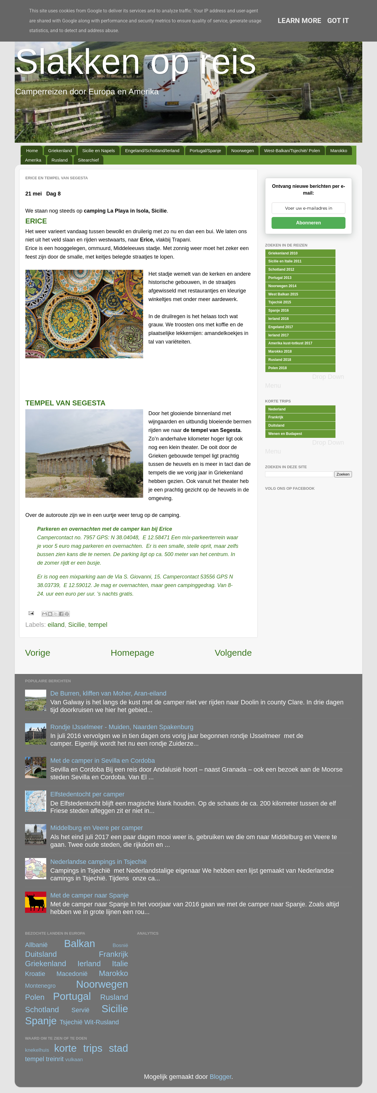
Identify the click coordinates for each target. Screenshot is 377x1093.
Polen (34, 997)
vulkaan (74, 1059)
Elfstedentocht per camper (87, 794)
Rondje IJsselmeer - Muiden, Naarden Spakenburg (122, 727)
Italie (120, 963)
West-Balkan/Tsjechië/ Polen (292, 150)
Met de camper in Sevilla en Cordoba (102, 760)
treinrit (55, 1059)
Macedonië (72, 973)
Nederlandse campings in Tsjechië (98, 861)
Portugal (72, 996)
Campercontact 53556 (189, 577)
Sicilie (76, 624)
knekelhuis (37, 1050)
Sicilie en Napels (98, 150)
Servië (81, 1010)
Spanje (41, 1020)
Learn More (299, 21)
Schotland (42, 1009)
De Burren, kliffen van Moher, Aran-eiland (108, 693)
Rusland (60, 159)
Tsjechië (70, 1022)
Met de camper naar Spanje (89, 895)
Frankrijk (113, 954)
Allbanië (36, 945)
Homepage (132, 653)
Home (32, 150)
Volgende (233, 653)
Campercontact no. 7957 (66, 537)
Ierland (89, 963)
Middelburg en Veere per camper (96, 827)
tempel (98, 624)
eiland (56, 624)
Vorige (37, 653)
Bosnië (120, 945)
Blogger (220, 1076)
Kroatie (35, 973)
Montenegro (40, 985)
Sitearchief (88, 159)
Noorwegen (242, 150)
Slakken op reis (135, 61)
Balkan (79, 943)
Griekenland (60, 150)
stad (118, 1048)
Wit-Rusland (101, 1022)
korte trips (78, 1048)
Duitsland (41, 954)
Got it (338, 21)
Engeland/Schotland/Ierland (152, 150)
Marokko (338, 150)
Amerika (33, 159)
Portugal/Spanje (205, 150)
